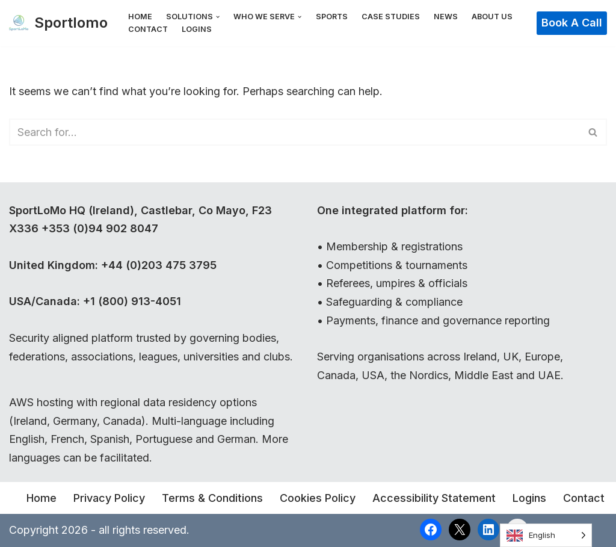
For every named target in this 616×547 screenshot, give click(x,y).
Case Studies (391, 16)
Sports (332, 16)
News (446, 16)
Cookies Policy (318, 498)
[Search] (294, 132)
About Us (492, 16)
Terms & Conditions (212, 498)
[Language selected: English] (546, 535)
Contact (148, 29)
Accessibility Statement (434, 498)
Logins (197, 29)
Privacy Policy (109, 498)
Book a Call (571, 22)
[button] (218, 17)
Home (140, 16)
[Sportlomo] (58, 23)
